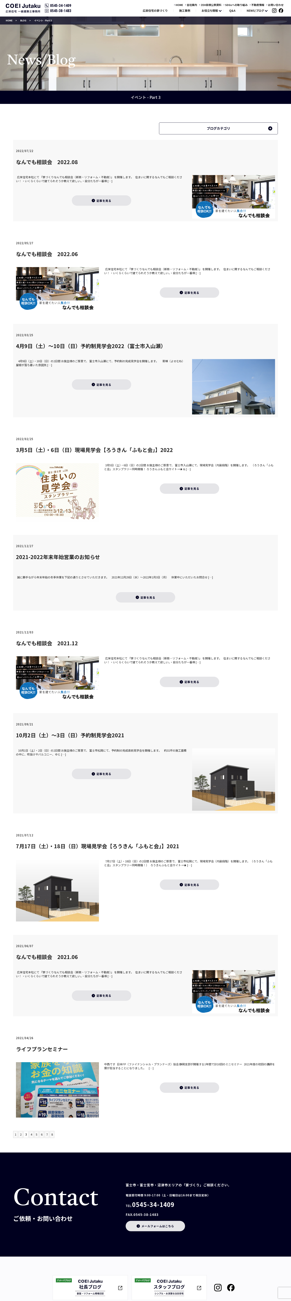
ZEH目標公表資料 (211, 5)
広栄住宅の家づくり (155, 10)
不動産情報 (257, 5)
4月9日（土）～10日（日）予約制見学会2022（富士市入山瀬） (91, 346)
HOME (179, 5)
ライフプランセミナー (42, 1049)
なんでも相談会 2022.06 (47, 254)
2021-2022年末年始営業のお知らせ (58, 557)
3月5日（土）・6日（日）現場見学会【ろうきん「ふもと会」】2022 (94, 449)
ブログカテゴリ (218, 128)
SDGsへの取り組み (236, 5)
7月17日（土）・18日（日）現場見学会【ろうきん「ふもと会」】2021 (97, 846)
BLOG (23, 20)
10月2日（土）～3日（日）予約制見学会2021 (70, 735)
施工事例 (184, 10)
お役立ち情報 (210, 10)
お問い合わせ (276, 5)
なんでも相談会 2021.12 (47, 643)
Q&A (232, 10)
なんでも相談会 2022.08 (47, 162)
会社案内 (192, 5)
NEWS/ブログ (255, 10)
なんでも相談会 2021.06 (47, 957)
